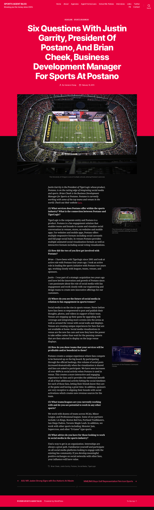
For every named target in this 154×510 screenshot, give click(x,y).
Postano (74, 467)
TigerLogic (92, 467)
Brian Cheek (55, 467)
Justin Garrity (65, 467)
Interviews (129, 4)
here (80, 203)
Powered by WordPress (54, 504)
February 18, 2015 (88, 86)
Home (67, 4)
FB (130, 7)
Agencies (83, 4)
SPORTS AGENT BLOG (16, 4)
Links (138, 4)
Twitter (123, 7)
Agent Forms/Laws (97, 4)
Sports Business (82, 20)
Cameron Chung (70, 86)
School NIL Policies (114, 4)
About (74, 4)
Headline (69, 20)
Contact (136, 7)
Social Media (82, 467)
